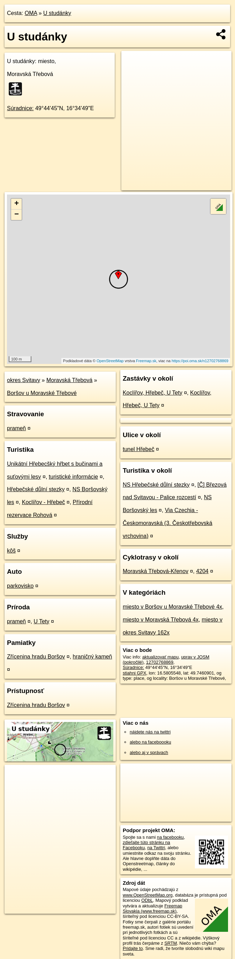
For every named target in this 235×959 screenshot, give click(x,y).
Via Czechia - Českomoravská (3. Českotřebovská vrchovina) (167, 523)
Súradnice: (20, 108)
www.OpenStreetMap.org (148, 895)
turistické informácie (73, 477)
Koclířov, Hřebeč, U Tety (152, 393)
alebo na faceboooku (150, 742)
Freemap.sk (146, 361)
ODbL (147, 900)
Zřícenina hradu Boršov (36, 657)
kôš (11, 551)
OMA (31, 13)
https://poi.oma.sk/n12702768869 (200, 361)
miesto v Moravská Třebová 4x (161, 620)
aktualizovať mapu (160, 657)
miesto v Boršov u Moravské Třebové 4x (172, 607)
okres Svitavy (23, 380)
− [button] (16, 215)
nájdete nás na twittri (150, 732)
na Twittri (156, 847)
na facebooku (170, 837)
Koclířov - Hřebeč (43, 502)
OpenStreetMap (110, 361)
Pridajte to (133, 948)
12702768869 (159, 662)
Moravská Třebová (69, 380)
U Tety (42, 621)
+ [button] (16, 204)
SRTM (170, 943)
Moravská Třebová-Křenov (155, 571)
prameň (16, 428)
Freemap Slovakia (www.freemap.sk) (152, 908)
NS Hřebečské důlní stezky (156, 485)
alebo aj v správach (149, 752)
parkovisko (20, 586)
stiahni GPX (134, 673)
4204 (202, 571)
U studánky (57, 13)
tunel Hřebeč (138, 449)
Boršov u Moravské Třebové (42, 393)
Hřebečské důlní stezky (36, 489)
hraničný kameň (92, 657)
